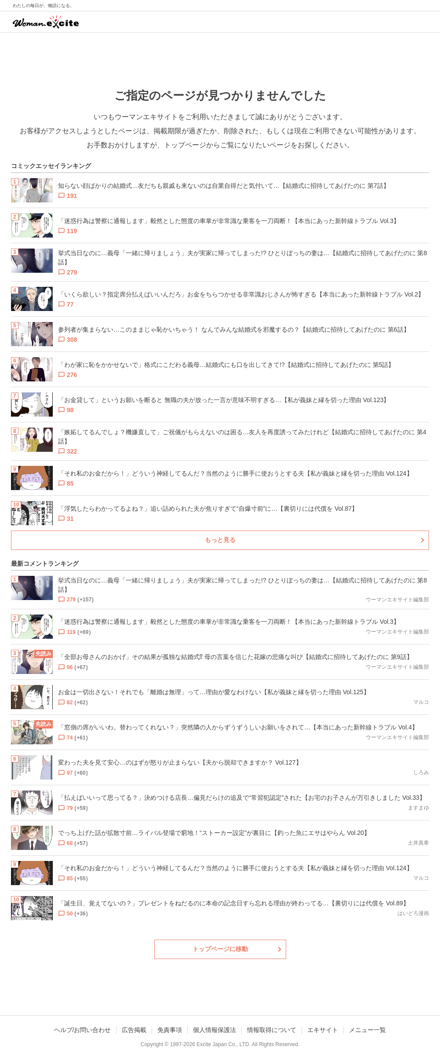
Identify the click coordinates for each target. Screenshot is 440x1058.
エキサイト (322, 1029)
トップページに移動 (220, 948)
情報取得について (271, 1029)
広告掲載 (134, 1029)
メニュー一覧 (367, 1029)
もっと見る (220, 539)
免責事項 (169, 1029)
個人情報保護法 (214, 1029)
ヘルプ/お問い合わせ (82, 1029)
